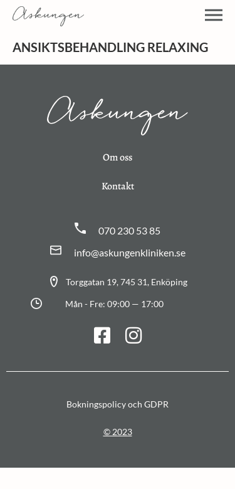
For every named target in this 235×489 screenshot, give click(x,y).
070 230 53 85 (129, 230)
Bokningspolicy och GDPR (117, 404)
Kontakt (118, 186)
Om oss (117, 157)
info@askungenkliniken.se (129, 252)
